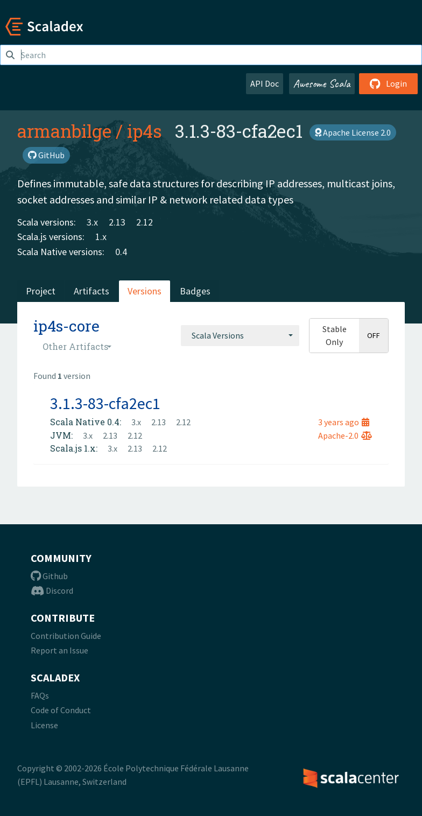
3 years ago (343, 422)
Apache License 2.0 (353, 132)
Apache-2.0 (345, 435)
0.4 (121, 251)
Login (388, 83)
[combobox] (240, 335)
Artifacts (91, 291)
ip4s (144, 131)
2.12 (144, 222)
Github (49, 576)
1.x (101, 236)
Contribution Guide (66, 635)
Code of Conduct (61, 710)
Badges (195, 291)
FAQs (40, 695)
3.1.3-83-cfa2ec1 (105, 403)
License (44, 725)
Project (40, 291)
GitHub (46, 155)
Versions (144, 291)
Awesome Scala (321, 83)
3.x (92, 222)
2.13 (117, 222)
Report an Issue (59, 650)
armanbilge (64, 131)
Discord (52, 590)
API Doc (264, 83)
